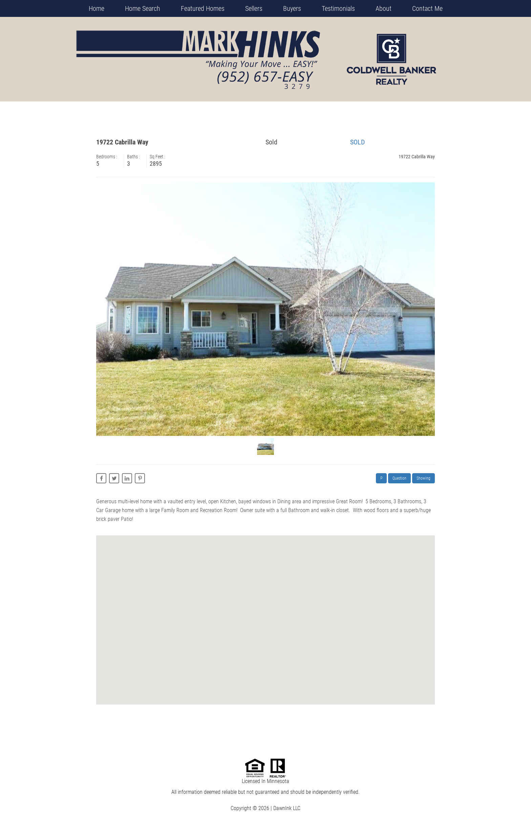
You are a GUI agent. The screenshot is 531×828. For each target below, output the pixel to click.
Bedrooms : (108, 156)
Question (399, 478)
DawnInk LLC (286, 808)
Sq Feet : (159, 156)
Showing (423, 478)
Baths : (135, 156)
